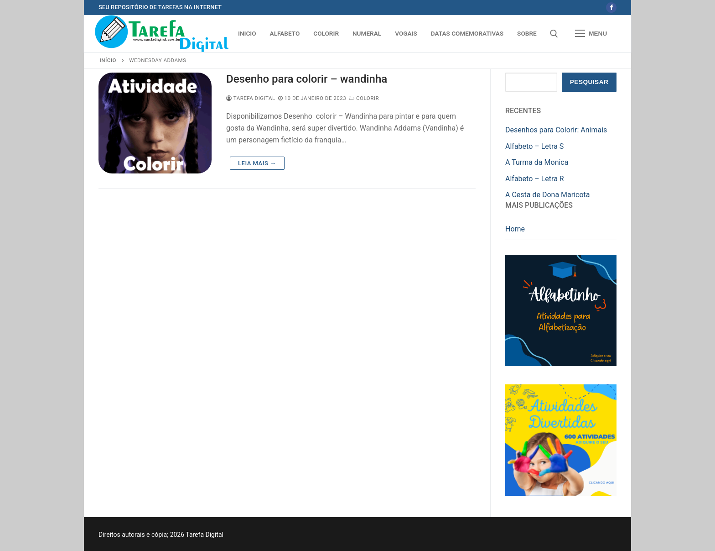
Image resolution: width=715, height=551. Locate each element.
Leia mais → (257, 163)
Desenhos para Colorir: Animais (556, 130)
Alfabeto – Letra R (534, 178)
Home (515, 229)
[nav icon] (591, 33)
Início (108, 60)
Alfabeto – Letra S (534, 146)
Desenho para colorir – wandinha (306, 79)
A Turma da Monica (536, 162)
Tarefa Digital (250, 98)
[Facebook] (611, 7)
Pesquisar (589, 82)
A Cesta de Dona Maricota (547, 194)
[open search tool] (554, 34)
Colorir (364, 98)
